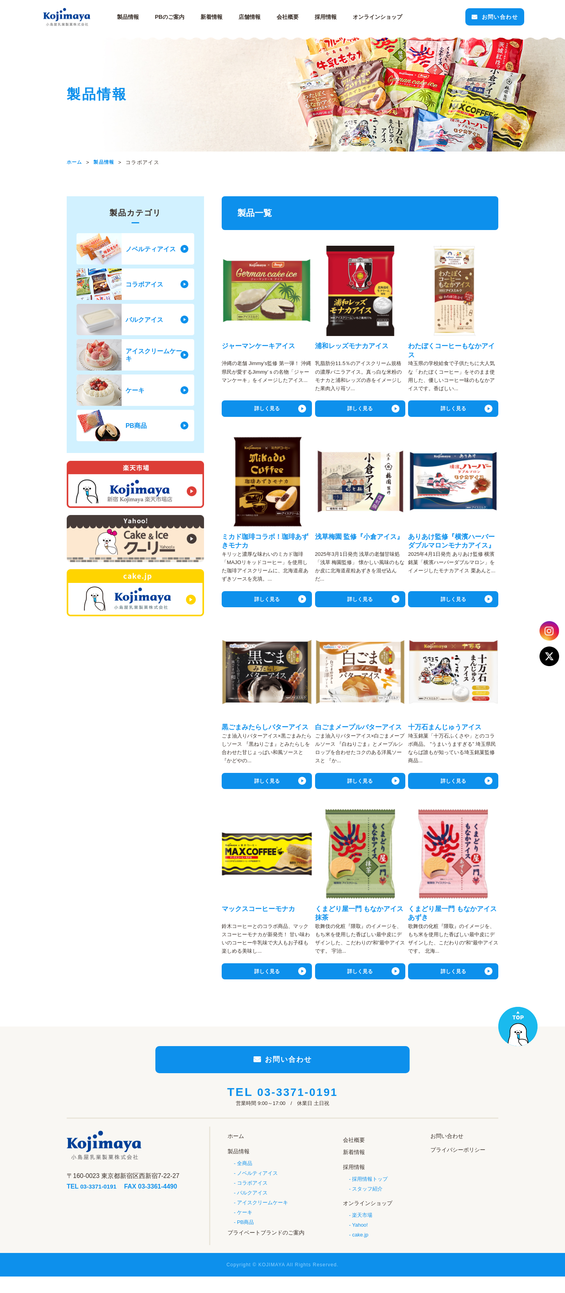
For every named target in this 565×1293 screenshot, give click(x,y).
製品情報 (146, 17)
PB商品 (245, 1239)
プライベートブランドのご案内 (266, 1248)
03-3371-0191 (297, 1109)
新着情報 (230, 17)
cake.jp (360, 1247)
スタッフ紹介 (367, 1202)
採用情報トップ (370, 1192)
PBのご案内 (187, 17)
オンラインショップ (367, 1216)
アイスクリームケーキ (262, 1218)
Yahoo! (360, 1237)
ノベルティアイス (257, 1188)
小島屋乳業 (90, 17)
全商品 (244, 1177)
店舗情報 (268, 17)
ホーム (236, 1153)
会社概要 (306, 17)
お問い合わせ (474, 17)
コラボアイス (252, 1198)
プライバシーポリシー (457, 1166)
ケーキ (244, 1228)
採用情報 (344, 17)
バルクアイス (252, 1208)
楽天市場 (362, 1226)
